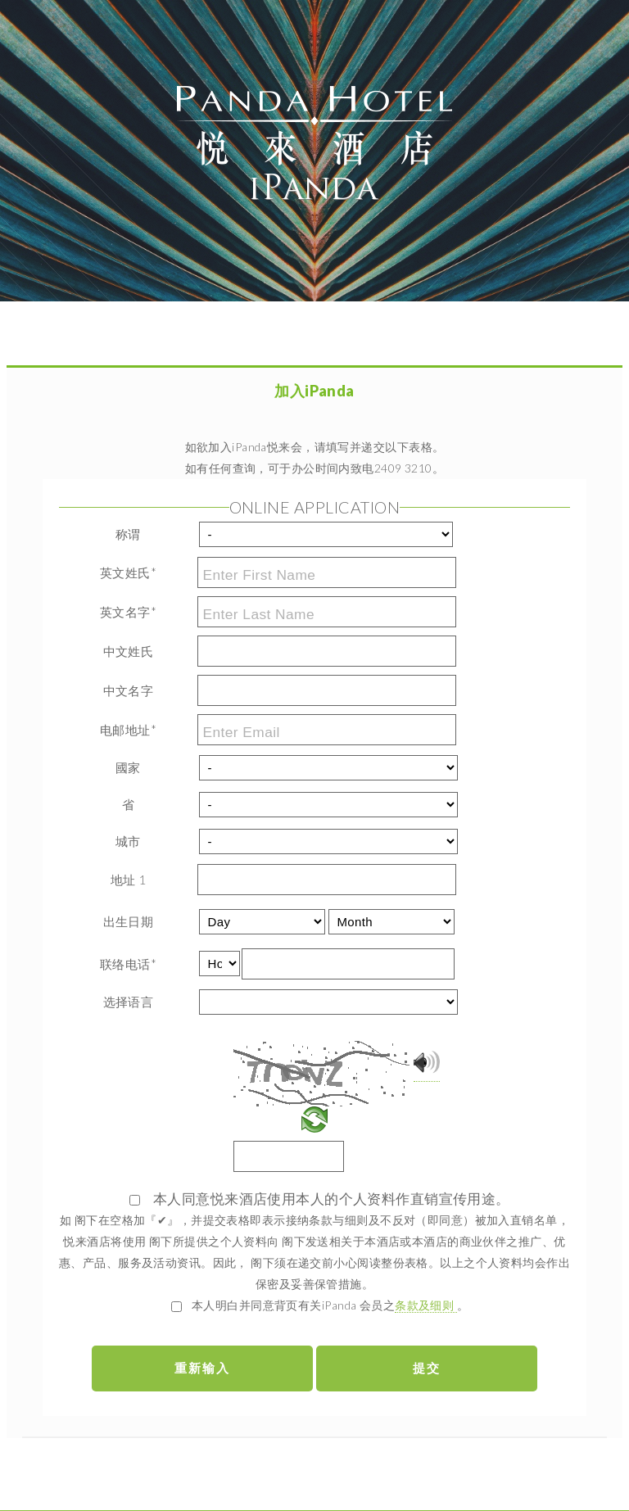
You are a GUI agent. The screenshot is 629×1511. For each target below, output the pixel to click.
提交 (427, 1368)
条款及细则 (426, 1305)
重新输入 (202, 1368)
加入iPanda (314, 391)
